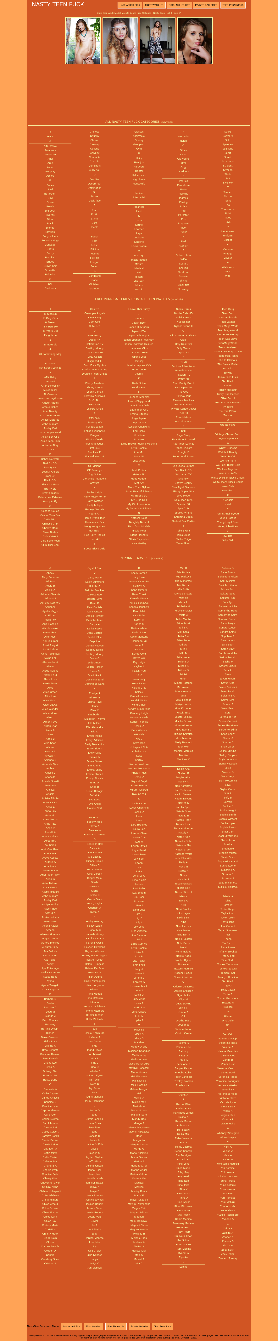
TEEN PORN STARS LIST (139, 558)
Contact (185, 1337)
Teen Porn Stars (233, 5)
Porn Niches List (179, 5)
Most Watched (154, 5)
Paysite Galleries (206, 5)
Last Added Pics (130, 5)
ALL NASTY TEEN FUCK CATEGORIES (139, 122)
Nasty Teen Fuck (58, 5)
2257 (193, 1337)
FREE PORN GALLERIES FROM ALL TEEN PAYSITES (139, 299)
